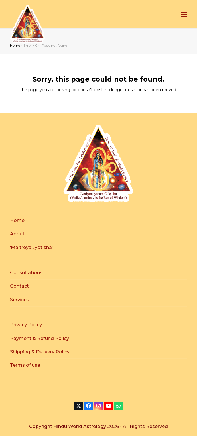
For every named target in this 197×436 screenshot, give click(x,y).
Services (19, 299)
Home (15, 45)
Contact (19, 286)
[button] (184, 14)
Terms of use (25, 365)
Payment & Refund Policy (39, 338)
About (17, 234)
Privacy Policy (26, 324)
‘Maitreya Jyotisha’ (31, 247)
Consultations (26, 272)
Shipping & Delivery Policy (40, 351)
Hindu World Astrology (80, 426)
